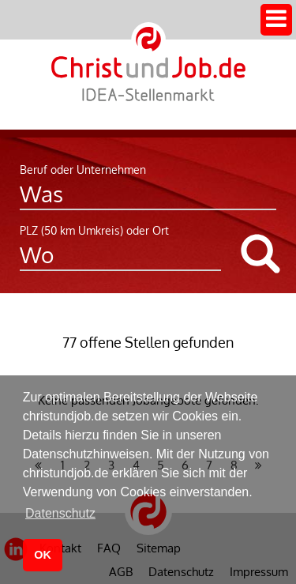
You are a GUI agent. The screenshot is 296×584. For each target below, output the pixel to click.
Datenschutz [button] (60, 513)
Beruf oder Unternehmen (83, 169)
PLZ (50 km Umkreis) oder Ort (94, 230)
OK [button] (42, 554)
